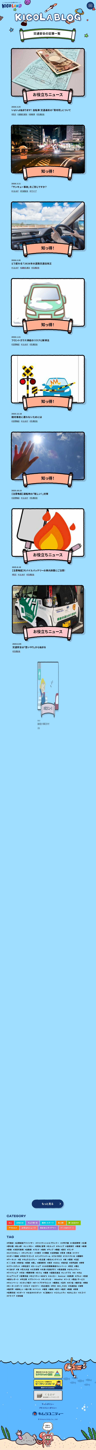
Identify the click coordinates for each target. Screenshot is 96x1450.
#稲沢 (63, 1289)
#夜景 (9, 1249)
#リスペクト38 (69, 1256)
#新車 (75, 1289)
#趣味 (51, 1289)
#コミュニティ (60, 1292)
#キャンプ (60, 1246)
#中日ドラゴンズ (27, 1256)
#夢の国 (10, 1246)
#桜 (19, 1259)
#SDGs (56, 1262)
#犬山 (79, 1272)
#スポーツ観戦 (13, 1256)
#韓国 (57, 1249)
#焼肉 (43, 1249)
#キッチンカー (27, 1253)
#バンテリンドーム (42, 1256)
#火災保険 (34, 1269)
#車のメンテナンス (54, 1259)
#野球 (81, 1262)
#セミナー (35, 1286)
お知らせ (20, 1222)
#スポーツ (21, 1292)
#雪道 (85, 1276)
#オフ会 (70, 1282)
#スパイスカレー (13, 1253)
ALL (10, 1222)
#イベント (37, 1289)
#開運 (77, 1246)
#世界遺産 (73, 1262)
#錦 (64, 1259)
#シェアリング (12, 1276)
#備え (76, 1266)
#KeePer (58, 1279)
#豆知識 (19, 1296)
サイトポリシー (48, 1404)
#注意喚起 (54, 1253)
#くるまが (16, 191)
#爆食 (85, 1282)
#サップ (50, 1249)
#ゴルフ (27, 1286)
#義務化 (56, 1282)
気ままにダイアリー (48, 1227)
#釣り (57, 1289)
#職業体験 (30, 1272)
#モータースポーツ (14, 1286)
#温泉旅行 (69, 1246)
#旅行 (63, 1249)
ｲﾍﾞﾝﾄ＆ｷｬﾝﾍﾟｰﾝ (67, 1227)
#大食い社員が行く (48, 1269)
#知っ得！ (18, 1246)
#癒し (33, 1262)
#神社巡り (26, 1266)
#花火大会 (24, 1269)
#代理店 (10, 1243)
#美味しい (19, 1289)
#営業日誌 (24, 1276)
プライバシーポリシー (48, 1408)
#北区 (76, 1259)
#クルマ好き (57, 1256)
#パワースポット (13, 1266)
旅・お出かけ (73, 1222)
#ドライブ (33, 191)
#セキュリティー (73, 1269)
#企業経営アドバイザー (24, 1243)
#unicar (62, 1276)
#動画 (69, 1289)
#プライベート (34, 1279)
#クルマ (36, 1249)
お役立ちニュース (29, 1227)
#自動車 (28, 1249)
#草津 (62, 1253)
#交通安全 (40, 114)
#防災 (14, 114)
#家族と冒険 (40, 1246)
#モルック (51, 1246)
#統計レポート (13, 1279)
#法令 (63, 1282)
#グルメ (78, 1276)
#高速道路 (61, 1269)
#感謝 (27, 1262)
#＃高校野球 (75, 1243)
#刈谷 (22, 1272)
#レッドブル (66, 1272)
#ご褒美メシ (48, 1292)
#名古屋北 (45, 1286)
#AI (74, 1272)
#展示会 (78, 1282)
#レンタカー (29, 1246)
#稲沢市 (10, 1289)
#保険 (80, 1286)
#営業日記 (11, 1292)
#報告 (44, 1289)
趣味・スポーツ (48, 1222)
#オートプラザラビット (42, 1282)
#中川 (53, 1286)
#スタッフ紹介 (26, 1282)
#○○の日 (11, 1262)
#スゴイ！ (82, 1292)
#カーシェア (36, 1266)
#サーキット (12, 1259)
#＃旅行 (38, 1253)
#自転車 (32, 114)
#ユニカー (52, 1276)
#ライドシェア (12, 1272)
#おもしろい (72, 1292)
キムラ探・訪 (33, 1222)
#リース (67, 1279)
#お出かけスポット (34, 1292)
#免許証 (64, 1262)
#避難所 (79, 1256)
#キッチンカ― (47, 1279)
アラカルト (13, 1227)
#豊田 (70, 1259)
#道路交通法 (22, 114)
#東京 (49, 1262)
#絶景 (84, 1246)
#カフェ (39, 1272)
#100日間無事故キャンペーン (54, 1266)
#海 (17, 1269)
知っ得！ (61, 1222)
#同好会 (20, 1262)
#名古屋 (41, 1259)
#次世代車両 (18, 1249)
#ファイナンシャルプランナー (47, 1243)
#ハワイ (76, 1253)
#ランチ (70, 1249)
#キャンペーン (12, 1282)
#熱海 (68, 1253)
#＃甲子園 (64, 1243)
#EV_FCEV (62, 1286)
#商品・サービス (78, 1279)
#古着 (84, 1243)
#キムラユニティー (29, 1259)
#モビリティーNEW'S (38, 1276)
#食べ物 (28, 1289)
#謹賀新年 (41, 1262)
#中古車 (23, 1279)
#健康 (45, 1272)
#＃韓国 (45, 1253)
